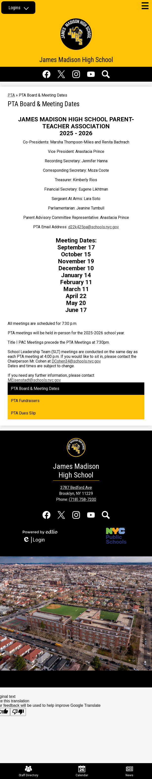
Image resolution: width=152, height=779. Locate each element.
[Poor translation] (18, 712)
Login (34, 540)
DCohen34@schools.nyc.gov (76, 361)
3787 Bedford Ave (76, 487)
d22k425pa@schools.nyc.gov (93, 227)
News (129, 771)
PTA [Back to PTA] (11, 95)
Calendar (82, 771)
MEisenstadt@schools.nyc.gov (34, 380)
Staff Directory (28, 771)
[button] (18, 7)
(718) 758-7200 (82, 499)
